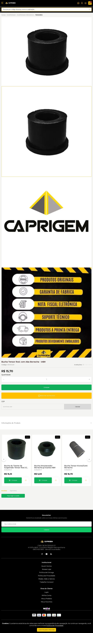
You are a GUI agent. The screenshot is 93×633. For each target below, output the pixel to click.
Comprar (46, 387)
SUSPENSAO (11, 15)
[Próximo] (89, 459)
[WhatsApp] (78, 3)
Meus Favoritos (46, 602)
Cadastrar (46, 529)
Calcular (77, 406)
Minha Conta (46, 595)
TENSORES (39, 15)
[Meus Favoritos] (85, 3)
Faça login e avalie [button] (13, 496)
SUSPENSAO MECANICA (25, 15)
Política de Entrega (46, 572)
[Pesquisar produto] (89, 9)
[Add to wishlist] (46, 396)
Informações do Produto (11, 423)
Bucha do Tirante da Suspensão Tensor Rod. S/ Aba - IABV (15, 467)
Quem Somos (46, 566)
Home (3, 15)
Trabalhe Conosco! (46, 582)
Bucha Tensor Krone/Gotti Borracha (75, 467)
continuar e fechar (46, 630)
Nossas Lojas (46, 569)
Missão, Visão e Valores (46, 579)
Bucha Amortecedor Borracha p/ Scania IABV (45, 467)
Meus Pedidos (46, 599)
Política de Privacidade (46, 576)
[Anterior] (3, 459)
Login (46, 592)
